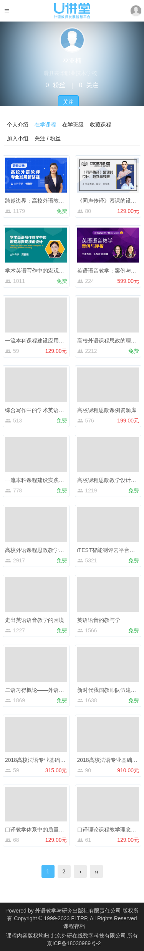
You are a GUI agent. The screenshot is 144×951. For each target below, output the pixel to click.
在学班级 (73, 124)
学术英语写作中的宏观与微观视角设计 (50, 271)
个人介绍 (17, 124)
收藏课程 (100, 124)
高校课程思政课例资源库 (106, 410)
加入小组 (17, 138)
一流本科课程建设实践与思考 (40, 480)
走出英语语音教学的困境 (34, 620)
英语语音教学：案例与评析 (109, 271)
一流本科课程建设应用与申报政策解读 (50, 341)
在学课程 (45, 124)
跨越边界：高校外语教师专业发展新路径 (53, 201)
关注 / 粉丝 (48, 138)
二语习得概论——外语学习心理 (42, 690)
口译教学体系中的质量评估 (37, 829)
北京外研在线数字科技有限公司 (89, 936)
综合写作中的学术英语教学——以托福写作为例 (61, 410)
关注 (68, 102)
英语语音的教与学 (98, 620)
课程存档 (74, 926)
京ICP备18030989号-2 (74, 943)
